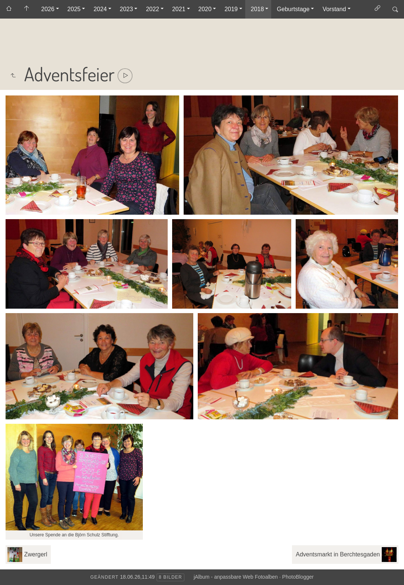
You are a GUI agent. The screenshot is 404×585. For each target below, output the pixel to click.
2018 (257, 9)
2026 (48, 9)
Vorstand (334, 9)
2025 (74, 9)
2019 (231, 9)
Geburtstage (293, 9)
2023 (126, 9)
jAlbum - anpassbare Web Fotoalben (236, 577)
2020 (205, 9)
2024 (100, 9)
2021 (178, 9)
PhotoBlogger (298, 577)
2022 (152, 9)
